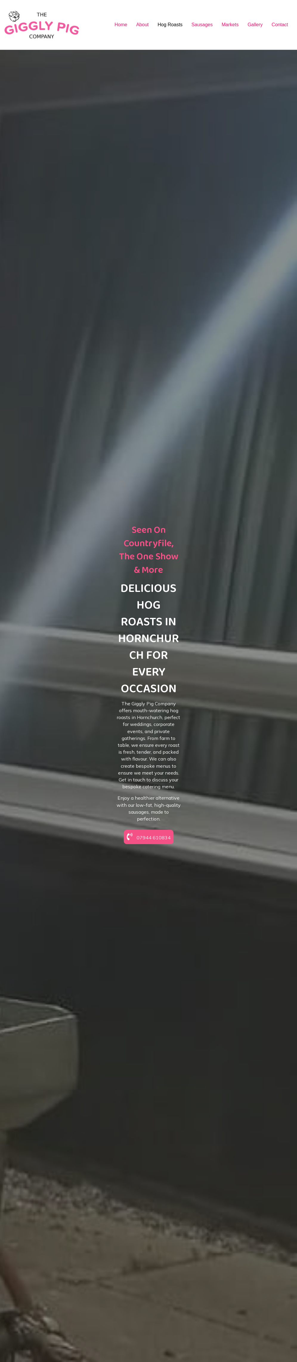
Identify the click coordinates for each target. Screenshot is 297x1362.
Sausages (202, 24)
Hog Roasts (169, 24)
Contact (280, 24)
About (142, 24)
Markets (230, 24)
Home (121, 24)
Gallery (255, 24)
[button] (149, 887)
